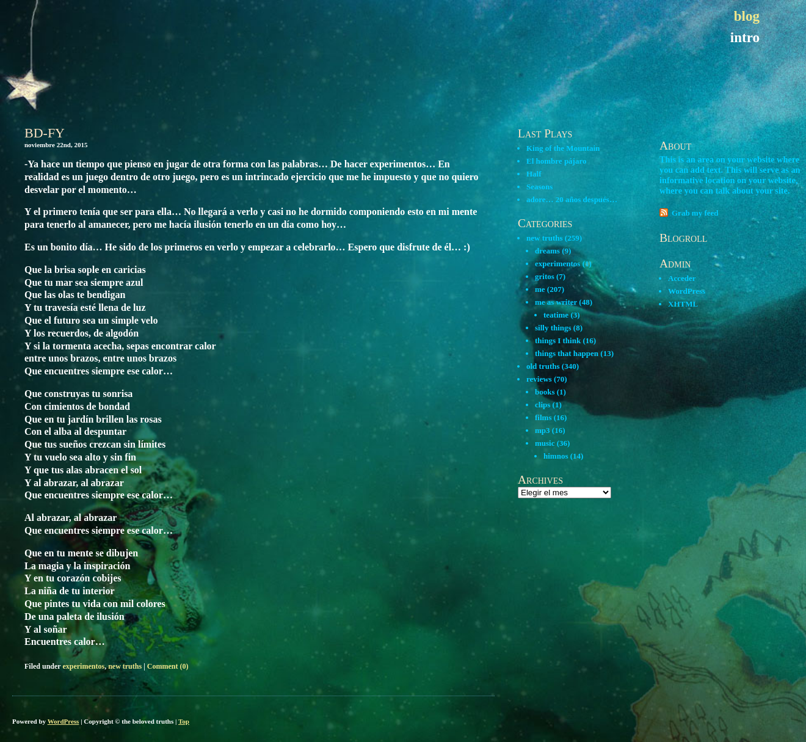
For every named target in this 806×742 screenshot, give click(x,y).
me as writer (556, 302)
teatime (555, 314)
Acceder (681, 278)
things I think (558, 340)
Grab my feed (695, 212)
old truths (543, 366)
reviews (539, 379)
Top (183, 721)
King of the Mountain (563, 148)
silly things (553, 327)
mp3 (542, 430)
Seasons (539, 186)
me (540, 289)
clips (542, 404)
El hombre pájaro (556, 160)
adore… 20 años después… (571, 199)
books (545, 391)
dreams (547, 250)
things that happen (566, 353)
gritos (544, 276)
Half (534, 173)
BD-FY (44, 132)
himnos (555, 455)
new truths (125, 666)
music (545, 443)
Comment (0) (168, 666)
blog (747, 16)
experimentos (83, 666)
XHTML (683, 303)
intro (745, 37)
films (543, 417)
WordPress (686, 291)
